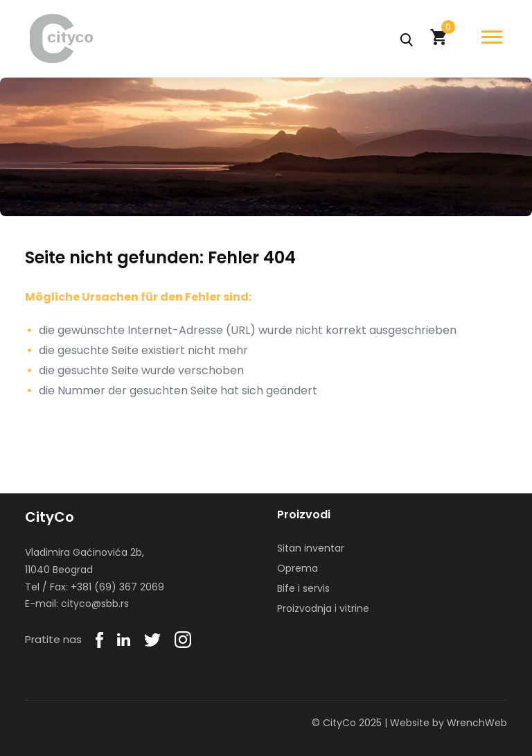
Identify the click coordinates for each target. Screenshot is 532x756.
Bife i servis (303, 588)
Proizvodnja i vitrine (323, 608)
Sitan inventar (310, 548)
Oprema (297, 568)
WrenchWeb (477, 723)
